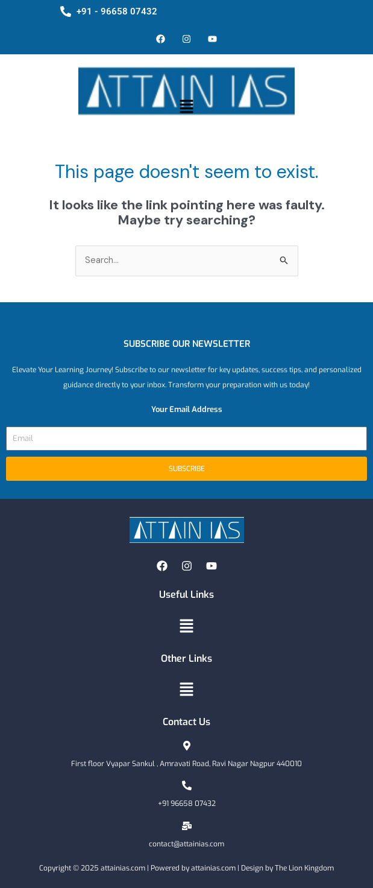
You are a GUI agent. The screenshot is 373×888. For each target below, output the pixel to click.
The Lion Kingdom (304, 868)
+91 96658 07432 (187, 803)
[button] (186, 107)
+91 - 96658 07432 (117, 11)
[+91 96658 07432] (187, 785)
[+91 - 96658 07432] (65, 11)
